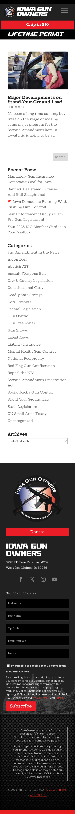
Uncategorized (20, 421)
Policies (50, 789)
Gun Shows (18, 330)
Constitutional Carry (26, 288)
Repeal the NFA (21, 373)
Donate (37, 531)
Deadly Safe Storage (25, 295)
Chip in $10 (37, 24)
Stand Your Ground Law (29, 399)
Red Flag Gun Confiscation (31, 366)
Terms (59, 697)
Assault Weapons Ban (27, 273)
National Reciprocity (26, 358)
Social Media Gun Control (30, 392)
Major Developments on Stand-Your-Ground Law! (35, 99)
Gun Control (19, 316)
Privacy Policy (41, 697)
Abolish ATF (18, 266)
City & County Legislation (30, 281)
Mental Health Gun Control (32, 351)
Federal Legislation (24, 309)
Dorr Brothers (19, 302)
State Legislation (22, 407)
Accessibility (38, 795)
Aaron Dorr (17, 259)
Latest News (18, 337)
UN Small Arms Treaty (27, 414)
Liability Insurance (24, 344)
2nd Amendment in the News (33, 252)
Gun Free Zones (21, 323)
